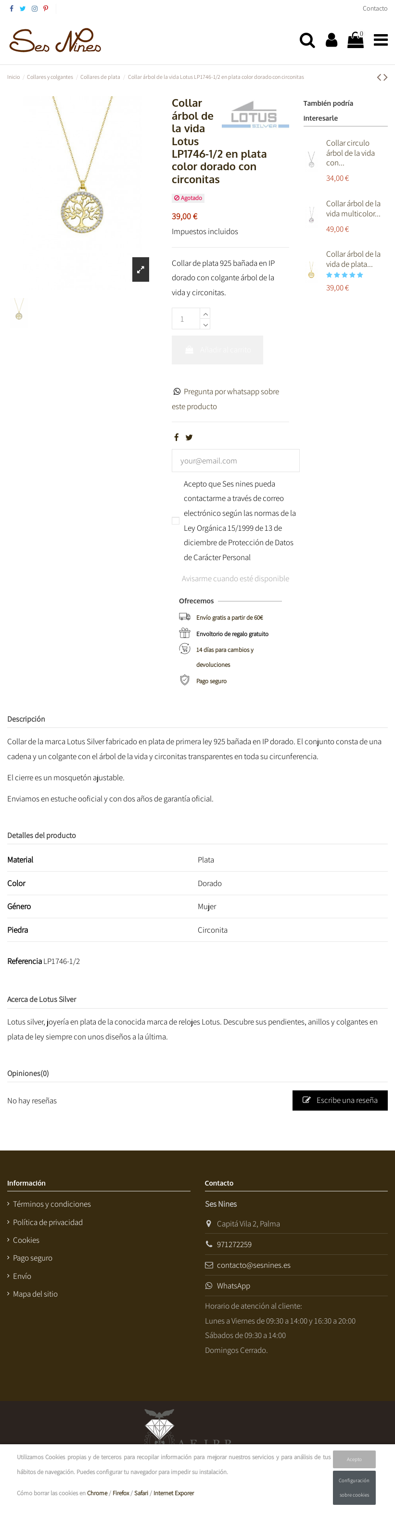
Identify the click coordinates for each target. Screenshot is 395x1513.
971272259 (234, 1244)
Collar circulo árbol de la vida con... (350, 153)
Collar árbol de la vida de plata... (353, 259)
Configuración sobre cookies (354, 1488)
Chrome (97, 1493)
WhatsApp (233, 1285)
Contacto (375, 8)
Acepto (354, 1459)
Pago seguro (211, 681)
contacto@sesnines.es (254, 1265)
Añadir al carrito (217, 349)
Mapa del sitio (35, 1293)
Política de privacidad (48, 1222)
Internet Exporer (173, 1493)
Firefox (121, 1493)
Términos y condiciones (52, 1204)
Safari (141, 1493)
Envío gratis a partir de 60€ (229, 617)
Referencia (24, 961)
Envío (22, 1276)
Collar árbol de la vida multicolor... (353, 208)
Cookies (26, 1240)
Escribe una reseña (340, 1100)
